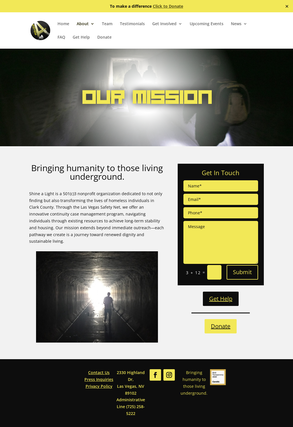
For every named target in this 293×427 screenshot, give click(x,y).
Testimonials (132, 24)
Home (63, 24)
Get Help (81, 37)
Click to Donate (168, 6)
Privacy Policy (99, 386)
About (83, 24)
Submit (242, 272)
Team (107, 24)
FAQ (61, 37)
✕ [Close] (287, 6)
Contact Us (99, 372)
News (236, 24)
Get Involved (164, 24)
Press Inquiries (98, 379)
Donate (104, 37)
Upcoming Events (206, 24)
